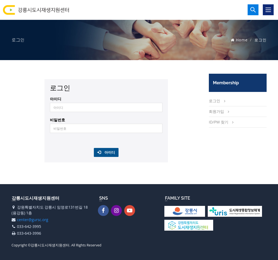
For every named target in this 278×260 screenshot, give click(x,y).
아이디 (55, 99)
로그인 (214, 100)
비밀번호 (57, 120)
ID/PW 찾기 (218, 122)
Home (242, 39)
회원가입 (216, 111)
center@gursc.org (32, 219)
